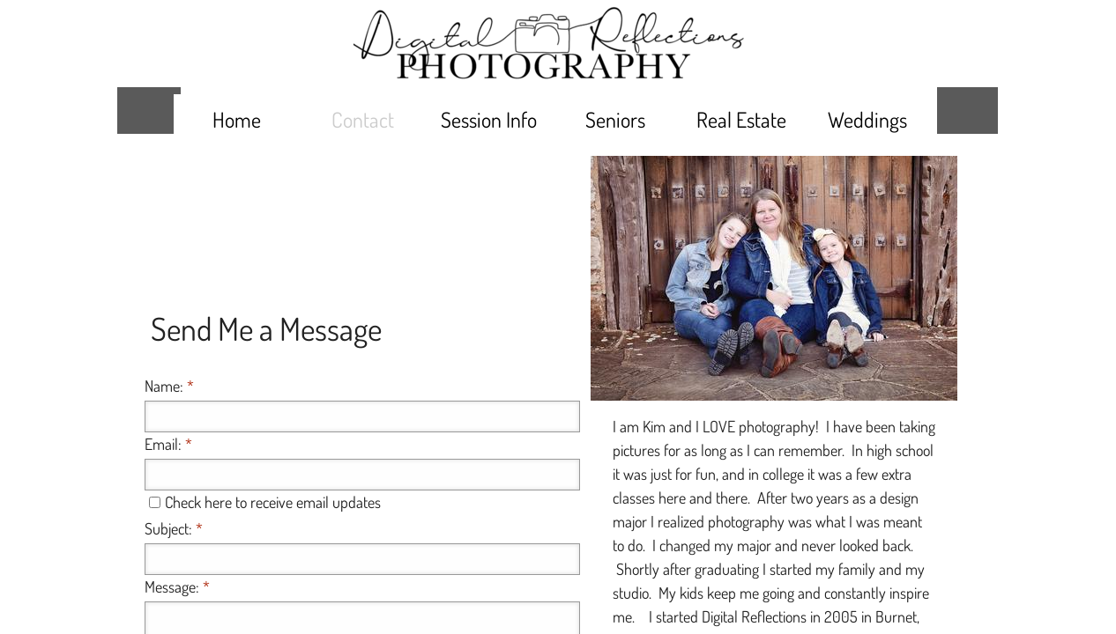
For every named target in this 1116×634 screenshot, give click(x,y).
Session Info (489, 119)
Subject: (174, 528)
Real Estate (741, 119)
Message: (177, 586)
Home (236, 119)
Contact (362, 119)
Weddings (867, 119)
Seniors (615, 119)
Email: (168, 443)
